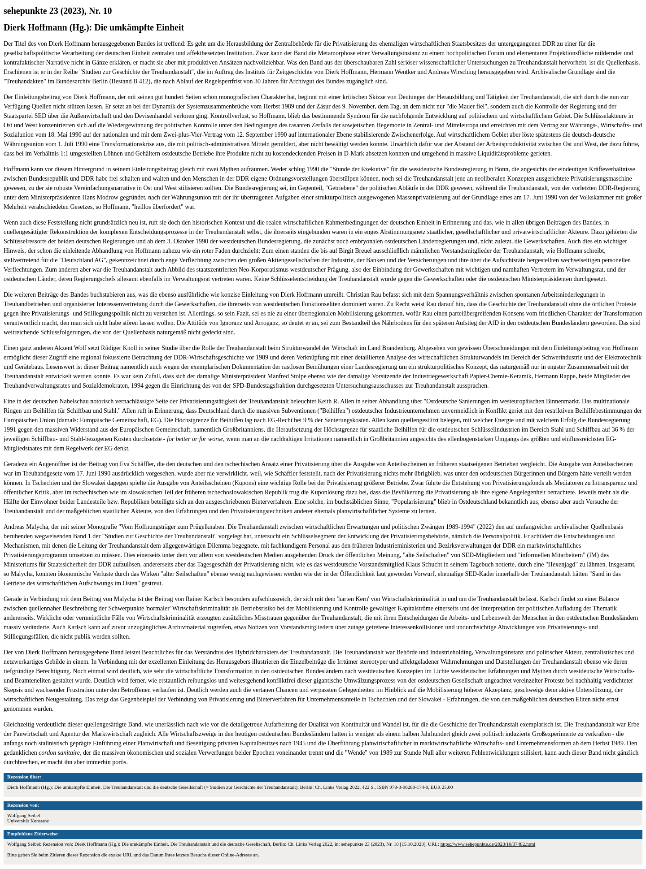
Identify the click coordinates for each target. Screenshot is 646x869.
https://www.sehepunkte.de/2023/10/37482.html (488, 844)
